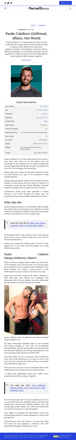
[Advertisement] (19, 15)
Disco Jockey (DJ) (41, 117)
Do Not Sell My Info (40, 437)
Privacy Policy (23, 435)
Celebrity (41, 25)
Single (45, 121)
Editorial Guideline (43, 435)
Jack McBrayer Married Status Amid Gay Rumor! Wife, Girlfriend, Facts (28, 388)
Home (33, 25)
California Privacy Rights (11, 437)
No (46, 128)
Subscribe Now (65, 3)
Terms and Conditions (10, 435)
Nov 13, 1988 (43, 106)
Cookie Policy (32, 435)
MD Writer (27, 60)
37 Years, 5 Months (41, 110)
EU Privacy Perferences (26, 437)
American (44, 114)
